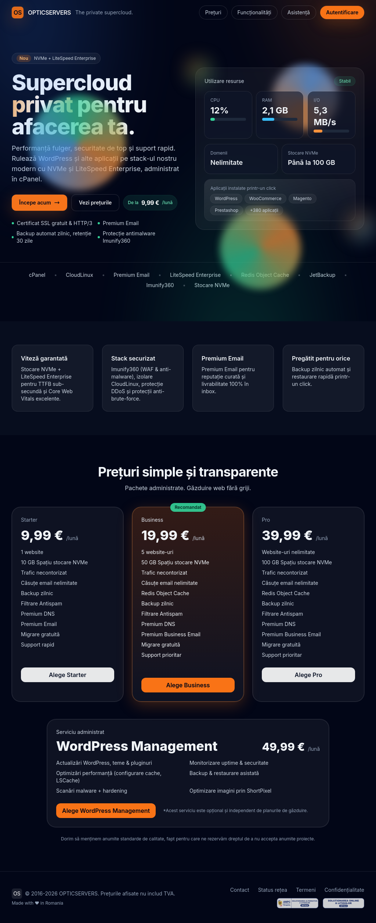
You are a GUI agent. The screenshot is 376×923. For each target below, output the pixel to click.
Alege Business (188, 685)
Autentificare (342, 12)
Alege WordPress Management (106, 810)
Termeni (306, 890)
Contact (239, 890)
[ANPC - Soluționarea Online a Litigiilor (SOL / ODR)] (343, 903)
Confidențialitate (344, 890)
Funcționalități (254, 12)
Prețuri (213, 12)
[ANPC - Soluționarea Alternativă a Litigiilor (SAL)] (297, 903)
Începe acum (39, 202)
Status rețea (272, 890)
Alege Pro (308, 674)
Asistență (299, 12)
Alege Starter (67, 674)
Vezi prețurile (95, 202)
